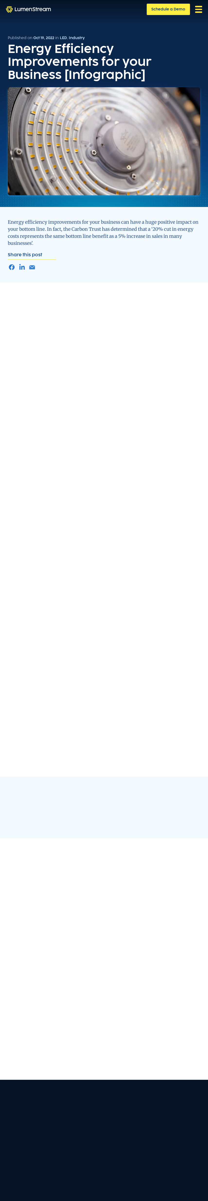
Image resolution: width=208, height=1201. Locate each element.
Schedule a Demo (168, 9)
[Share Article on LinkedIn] (22, 267)
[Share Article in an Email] (32, 267)
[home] (28, 9)
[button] (198, 9)
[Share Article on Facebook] (11, 267)
